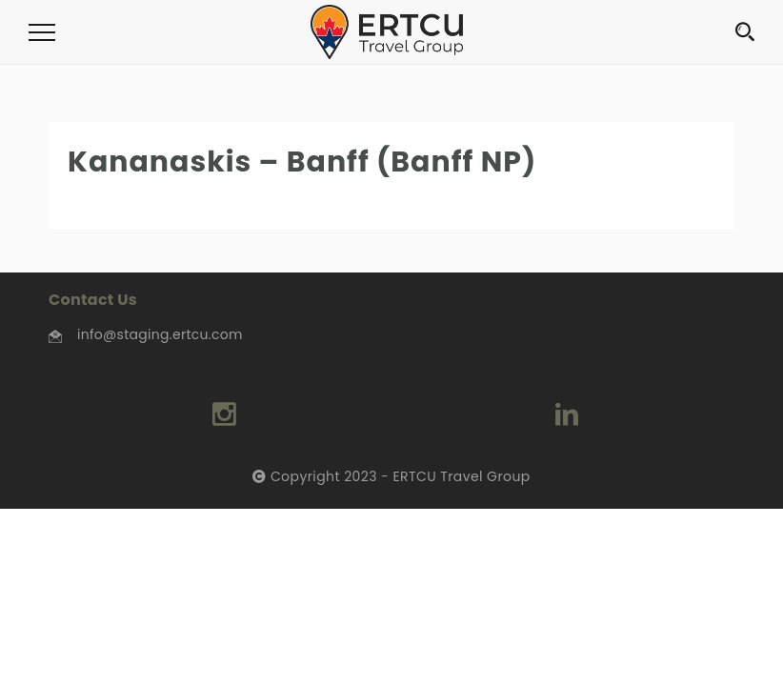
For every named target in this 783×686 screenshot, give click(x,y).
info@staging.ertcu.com (160, 334)
